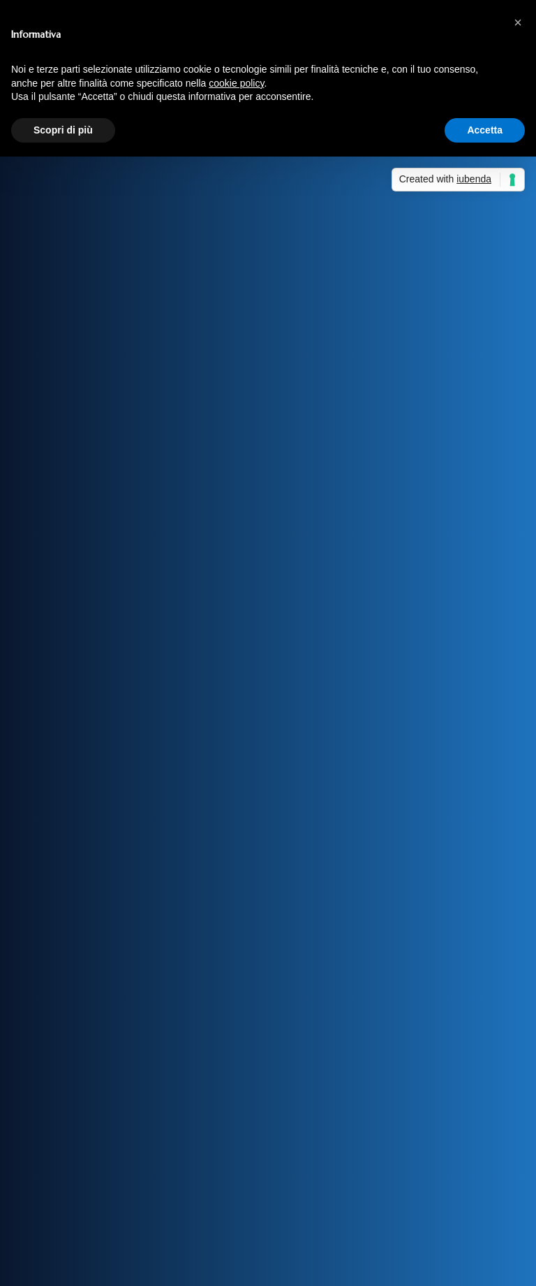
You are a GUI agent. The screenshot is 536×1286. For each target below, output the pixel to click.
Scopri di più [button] (63, 130)
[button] (518, 22)
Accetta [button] (484, 130)
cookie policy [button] (236, 83)
